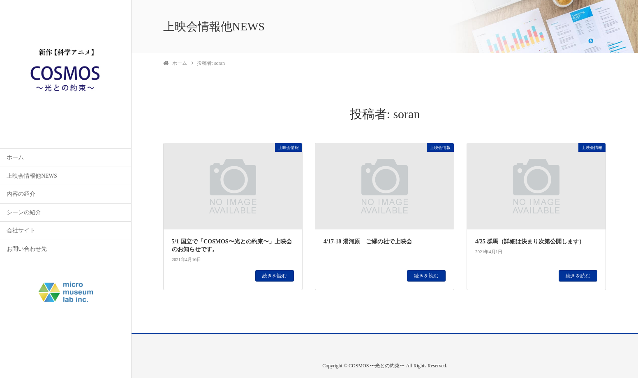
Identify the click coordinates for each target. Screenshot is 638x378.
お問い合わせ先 (27, 249)
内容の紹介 (21, 194)
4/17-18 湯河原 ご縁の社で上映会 (368, 241)
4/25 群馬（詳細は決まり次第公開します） (530, 241)
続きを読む (274, 276)
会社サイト (21, 230)
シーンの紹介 (24, 212)
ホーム (15, 157)
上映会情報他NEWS (32, 176)
